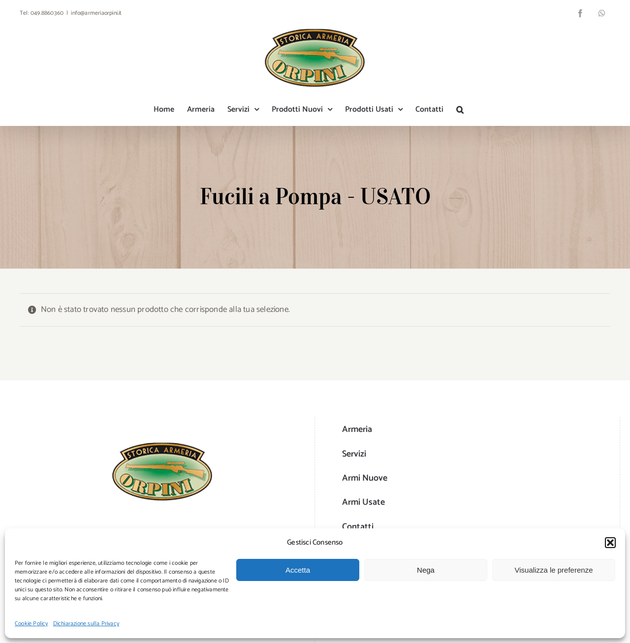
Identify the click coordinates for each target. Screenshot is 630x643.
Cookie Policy (31, 623)
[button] (610, 543)
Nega (426, 570)
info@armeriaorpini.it (96, 13)
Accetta (297, 570)
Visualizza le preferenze (554, 570)
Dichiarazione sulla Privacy (86, 623)
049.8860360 (47, 13)
